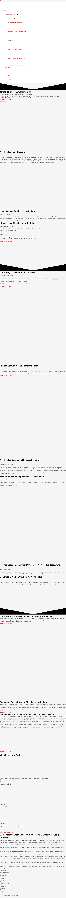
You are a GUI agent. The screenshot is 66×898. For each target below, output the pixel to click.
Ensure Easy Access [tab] (4, 872)
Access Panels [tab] (3, 875)
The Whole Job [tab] (3, 870)
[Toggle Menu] (15, 18)
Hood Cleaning (3, 101)
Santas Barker (3, 832)
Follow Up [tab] (2, 880)
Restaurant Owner (10, 832)
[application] (18, 14)
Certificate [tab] (2, 878)
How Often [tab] (2, 877)
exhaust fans (35, 371)
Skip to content (3, 0)
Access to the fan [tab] (3, 873)
